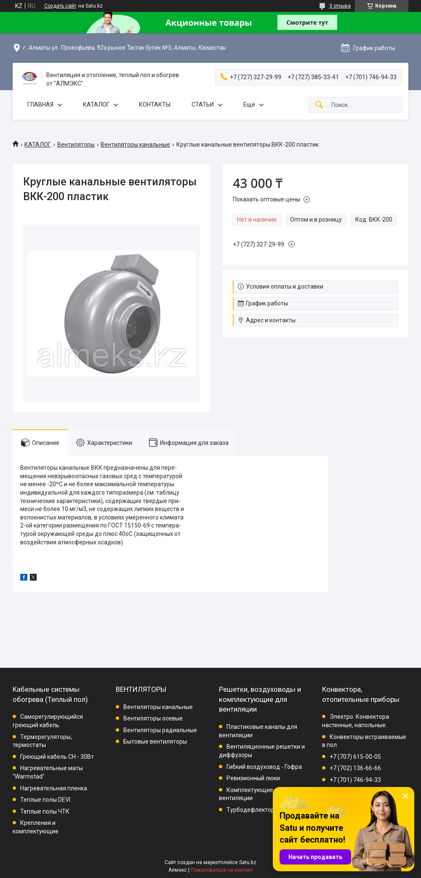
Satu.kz (247, 862)
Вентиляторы (76, 144)
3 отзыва (340, 6)
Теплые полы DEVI (45, 799)
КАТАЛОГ (96, 104)
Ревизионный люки (253, 778)
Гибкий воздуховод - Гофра (264, 766)
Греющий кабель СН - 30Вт (57, 756)
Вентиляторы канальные (135, 144)
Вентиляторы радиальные (160, 730)
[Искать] (319, 105)
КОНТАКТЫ (155, 104)
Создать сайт (60, 6)
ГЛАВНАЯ (40, 104)
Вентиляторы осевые (153, 718)
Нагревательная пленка (53, 788)
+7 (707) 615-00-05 (355, 756)
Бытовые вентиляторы (155, 741)
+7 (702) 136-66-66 (355, 768)
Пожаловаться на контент (222, 870)
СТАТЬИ (203, 104)
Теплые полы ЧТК (44, 811)
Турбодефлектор (250, 809)
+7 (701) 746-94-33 (355, 779)
